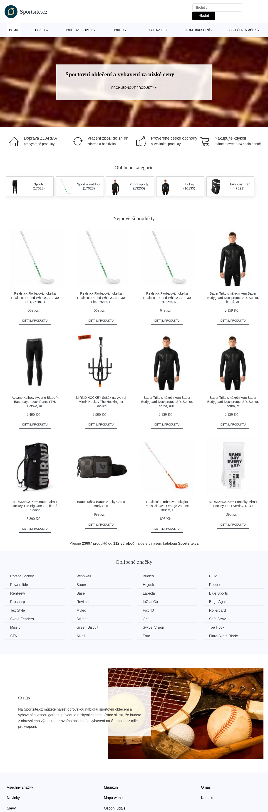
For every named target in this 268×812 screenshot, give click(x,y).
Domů (13, 30)
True (146, 636)
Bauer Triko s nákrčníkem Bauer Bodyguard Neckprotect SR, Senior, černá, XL (233, 298)
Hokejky (120, 30)
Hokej (40, 30)
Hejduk (148, 585)
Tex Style (17, 610)
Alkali (81, 636)
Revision (84, 602)
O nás (206, 787)
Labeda (149, 593)
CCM (214, 576)
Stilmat (82, 619)
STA (13, 636)
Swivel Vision (153, 627)
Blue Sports (219, 593)
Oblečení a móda (242, 30)
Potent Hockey (22, 576)
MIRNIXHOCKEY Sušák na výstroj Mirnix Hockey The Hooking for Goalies (101, 402)
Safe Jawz (218, 619)
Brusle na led (155, 30)
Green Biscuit (88, 627)
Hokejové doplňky (80, 30)
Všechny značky (20, 787)
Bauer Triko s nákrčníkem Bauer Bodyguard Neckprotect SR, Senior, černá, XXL (167, 402)
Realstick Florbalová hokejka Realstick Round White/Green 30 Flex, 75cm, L (101, 298)
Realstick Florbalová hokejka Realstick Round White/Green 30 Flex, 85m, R (167, 298)
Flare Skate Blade (224, 636)
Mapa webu (113, 798)
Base (81, 593)
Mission (16, 627)
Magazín (111, 787)
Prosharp (17, 602)
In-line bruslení (197, 30)
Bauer (82, 585)
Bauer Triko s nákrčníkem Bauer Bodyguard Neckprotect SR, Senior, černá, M (233, 402)
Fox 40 (148, 610)
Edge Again (219, 602)
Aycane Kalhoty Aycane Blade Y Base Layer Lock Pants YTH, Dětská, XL (35, 402)
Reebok (216, 585)
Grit (146, 619)
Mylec (81, 610)
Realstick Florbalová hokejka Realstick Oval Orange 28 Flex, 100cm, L (167, 506)
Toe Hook (217, 627)
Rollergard (218, 610)
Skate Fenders (22, 619)
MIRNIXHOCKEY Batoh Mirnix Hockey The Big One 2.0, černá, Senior (35, 506)
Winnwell (84, 576)
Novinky (13, 798)
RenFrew (17, 593)
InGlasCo (150, 602)
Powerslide (19, 585)
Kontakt (207, 798)
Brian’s (148, 576)
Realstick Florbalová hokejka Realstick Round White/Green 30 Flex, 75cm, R (35, 298)
